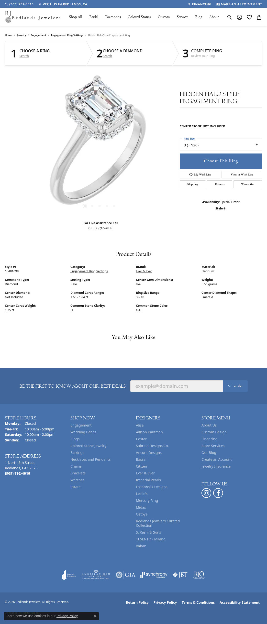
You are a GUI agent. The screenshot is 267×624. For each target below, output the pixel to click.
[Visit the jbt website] (180, 575)
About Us (209, 425)
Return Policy (137, 602)
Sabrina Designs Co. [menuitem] (152, 445)
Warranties (247, 184)
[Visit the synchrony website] (153, 575)
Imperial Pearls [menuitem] (148, 480)
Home (8, 35)
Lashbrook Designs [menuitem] (151, 486)
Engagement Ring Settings (67, 35)
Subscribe (235, 386)
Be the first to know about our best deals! (73, 386)
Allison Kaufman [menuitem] (149, 432)
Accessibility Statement (240, 602)
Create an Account (216, 459)
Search (24, 56)
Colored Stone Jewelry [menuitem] (88, 445)
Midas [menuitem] (141, 507)
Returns (219, 184)
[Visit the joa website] (69, 575)
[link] (19, 4)
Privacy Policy (165, 602)
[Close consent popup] (95, 616)
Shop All (75, 17)
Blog (198, 17)
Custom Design (214, 432)
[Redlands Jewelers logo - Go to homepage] (33, 17)
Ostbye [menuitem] (141, 514)
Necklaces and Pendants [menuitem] (90, 459)
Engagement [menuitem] (80, 425)
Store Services (212, 445)
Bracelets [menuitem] (78, 473)
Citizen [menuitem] (141, 466)
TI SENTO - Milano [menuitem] (151, 539)
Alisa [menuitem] (140, 425)
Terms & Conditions (198, 602)
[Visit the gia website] (125, 575)
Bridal (93, 17)
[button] (230, 17)
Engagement (38, 35)
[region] (99, 143)
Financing (209, 439)
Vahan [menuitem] (141, 546)
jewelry (21, 35)
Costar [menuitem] (141, 439)
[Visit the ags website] (96, 575)
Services (182, 17)
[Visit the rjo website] (199, 575)
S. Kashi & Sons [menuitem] (148, 532)
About (214, 17)
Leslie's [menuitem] (142, 493)
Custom (164, 17)
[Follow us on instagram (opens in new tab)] (206, 493)
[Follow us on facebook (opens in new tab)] (218, 493)
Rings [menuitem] (74, 439)
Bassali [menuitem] (141, 459)
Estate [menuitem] (75, 486)
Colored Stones (139, 17)
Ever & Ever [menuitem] (145, 473)
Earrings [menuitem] (77, 452)
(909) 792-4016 (100, 228)
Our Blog (208, 452)
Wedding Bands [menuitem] (83, 432)
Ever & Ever (144, 271)
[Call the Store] (17, 473)
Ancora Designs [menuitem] (149, 452)
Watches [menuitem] (77, 480)
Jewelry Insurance (216, 466)
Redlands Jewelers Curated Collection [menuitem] (158, 523)
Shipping (192, 184)
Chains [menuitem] (76, 466)
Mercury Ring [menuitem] (147, 500)
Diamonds (113, 17)
